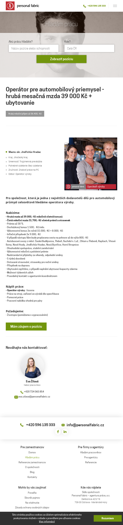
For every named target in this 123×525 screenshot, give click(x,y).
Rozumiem (108, 518)
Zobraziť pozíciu (61, 59)
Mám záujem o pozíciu (26, 326)
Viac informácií (47, 521)
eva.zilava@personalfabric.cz (32, 396)
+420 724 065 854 (32, 391)
